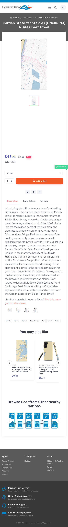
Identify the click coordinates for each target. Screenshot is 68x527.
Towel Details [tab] (29, 201)
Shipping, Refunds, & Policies (55, 462)
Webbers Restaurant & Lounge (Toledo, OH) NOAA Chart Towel (21, 370)
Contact (50, 470)
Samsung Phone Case (46, 365)
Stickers (5, 471)
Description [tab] (12, 201)
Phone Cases (7, 468)
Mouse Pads (6, 465)
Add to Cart (39, 181)
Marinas (14, 18)
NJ (43, 321)
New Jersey (34, 321)
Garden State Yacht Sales (46, 18)
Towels (4, 475)
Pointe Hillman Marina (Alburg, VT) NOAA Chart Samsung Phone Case (48, 371)
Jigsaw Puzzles (8, 461)
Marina (16, 321)
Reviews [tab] (44, 201)
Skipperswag (47, 523)
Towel (50, 321)
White (57, 321)
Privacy (50, 467)
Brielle (8, 321)
